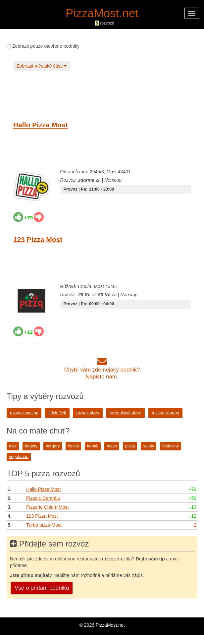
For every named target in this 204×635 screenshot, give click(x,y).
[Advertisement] (71, 91)
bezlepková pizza (126, 413)
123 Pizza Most (37, 239)
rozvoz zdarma (165, 413)
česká (73, 446)
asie (13, 446)
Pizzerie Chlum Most (47, 507)
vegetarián (18, 456)
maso (112, 446)
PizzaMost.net (102, 13)
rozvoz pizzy (87, 413)
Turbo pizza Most (44, 525)
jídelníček (57, 413)
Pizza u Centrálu (43, 498)
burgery (53, 446)
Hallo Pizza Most (40, 125)
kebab (92, 446)
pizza (130, 446)
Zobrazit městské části (42, 66)
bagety (31, 446)
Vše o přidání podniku (42, 588)
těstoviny (170, 446)
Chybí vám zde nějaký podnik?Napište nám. (102, 370)
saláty (148, 446)
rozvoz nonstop (24, 413)
